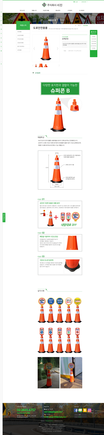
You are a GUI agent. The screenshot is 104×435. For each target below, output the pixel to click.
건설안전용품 (93, 43)
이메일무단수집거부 (58, 421)
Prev (34, 48)
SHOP (76, 2)
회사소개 (22, 10)
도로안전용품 (20, 35)
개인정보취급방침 (49, 421)
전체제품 (93, 36)
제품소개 (34, 10)
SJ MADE (81, 10)
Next (57, 48)
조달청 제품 (46, 10)
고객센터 (70, 10)
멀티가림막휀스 (93, 45)
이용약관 (42, 421)
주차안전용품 (93, 41)
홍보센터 (58, 10)
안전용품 (93, 48)
